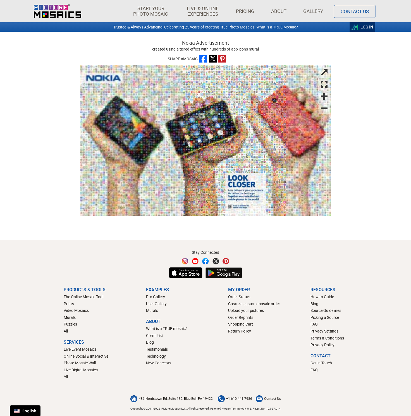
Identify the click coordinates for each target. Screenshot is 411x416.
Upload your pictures (246, 310)
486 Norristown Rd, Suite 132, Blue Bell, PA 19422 (171, 398)
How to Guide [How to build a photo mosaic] (322, 296)
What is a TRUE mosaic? (167, 328)
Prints (69, 303)
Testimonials (157, 349)
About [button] (279, 11)
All (66, 331)
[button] (150, 11)
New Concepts (158, 362)
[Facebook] (205, 261)
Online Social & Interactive (86, 356)
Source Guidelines (325, 310)
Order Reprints (240, 317)
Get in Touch (321, 362)
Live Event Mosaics (80, 349)
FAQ (314, 324)
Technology (156, 356)
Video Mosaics (76, 310)
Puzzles (70, 324)
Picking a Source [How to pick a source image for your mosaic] (324, 317)
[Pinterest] (226, 261)
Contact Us (268, 398)
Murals (70, 317)
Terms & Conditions (327, 338)
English (25, 410)
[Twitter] (215, 261)
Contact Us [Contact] (355, 11)
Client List (154, 335)
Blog (150, 342)
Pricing (245, 11)
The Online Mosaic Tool (83, 296)
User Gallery (156, 303)
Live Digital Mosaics (81, 369)
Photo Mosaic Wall (80, 362)
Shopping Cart (240, 324)
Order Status (239, 296)
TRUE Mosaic (284, 27)
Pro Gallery (155, 296)
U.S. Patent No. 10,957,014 (264, 408)
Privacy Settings (324, 331)
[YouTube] (195, 261)
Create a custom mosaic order (254, 303)
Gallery (313, 11)
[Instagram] (185, 261)
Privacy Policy (322, 344)
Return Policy (239, 331)
